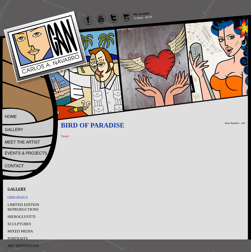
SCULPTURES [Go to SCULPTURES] (19, 224)
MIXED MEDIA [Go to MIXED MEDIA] (20, 231)
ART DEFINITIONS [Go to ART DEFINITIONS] (23, 246)
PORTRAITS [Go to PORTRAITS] (18, 238)
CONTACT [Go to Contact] (14, 166)
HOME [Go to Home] (11, 116)
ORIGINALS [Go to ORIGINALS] (18, 197)
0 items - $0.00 (143, 17)
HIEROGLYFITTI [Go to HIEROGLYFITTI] (22, 217)
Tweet (65, 136)
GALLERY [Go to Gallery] (14, 130)
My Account (141, 13)
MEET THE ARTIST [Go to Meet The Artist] (22, 142)
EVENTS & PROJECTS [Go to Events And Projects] (26, 153)
